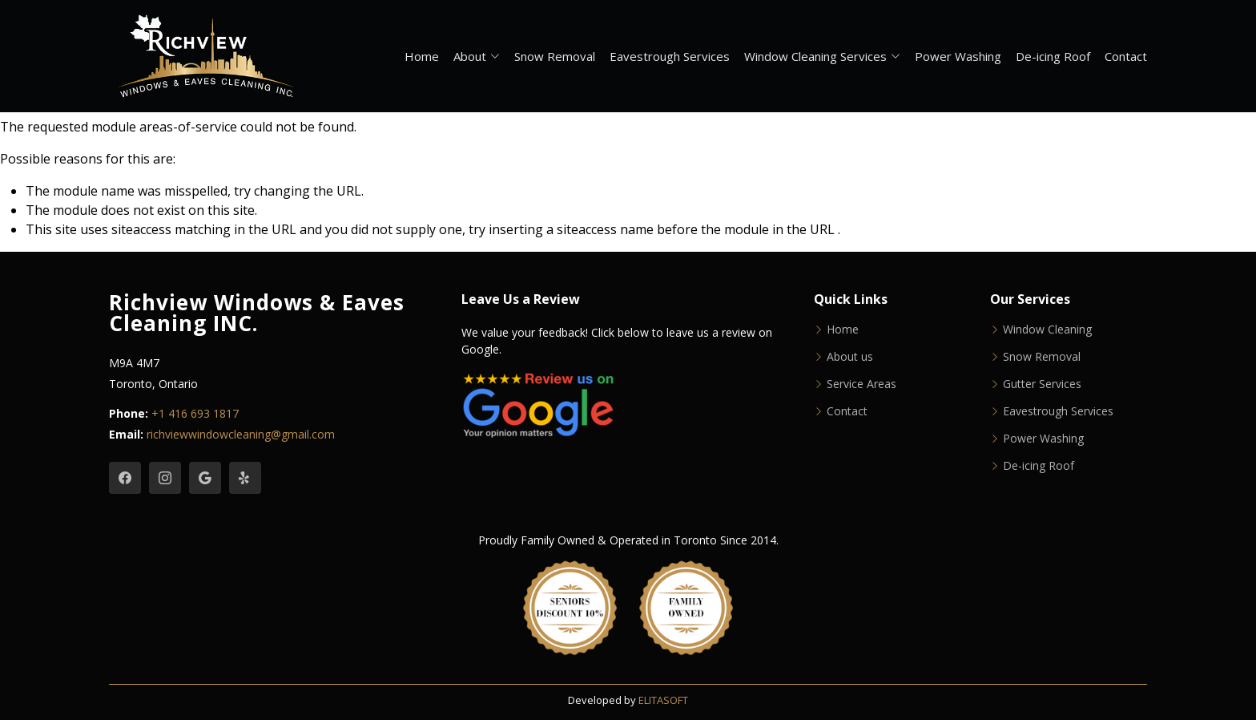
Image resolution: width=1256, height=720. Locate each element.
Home (422, 56)
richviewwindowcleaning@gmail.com (241, 434)
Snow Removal (554, 56)
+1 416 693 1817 (195, 413)
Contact (1126, 56)
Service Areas (861, 384)
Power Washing (958, 56)
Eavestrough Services (670, 56)
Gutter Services (1042, 384)
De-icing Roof (1053, 56)
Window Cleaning (1047, 329)
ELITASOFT (663, 700)
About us (850, 356)
